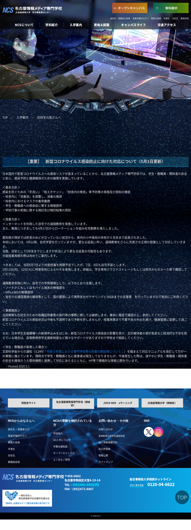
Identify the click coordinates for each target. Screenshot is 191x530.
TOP (5, 117)
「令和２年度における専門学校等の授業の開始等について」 (84, 351)
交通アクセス (167, 24)
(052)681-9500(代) (85, 484)
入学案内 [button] (76, 24)
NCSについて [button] (24, 24)
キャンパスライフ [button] (133, 24)
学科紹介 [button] (51, 24)
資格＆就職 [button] (101, 24)
